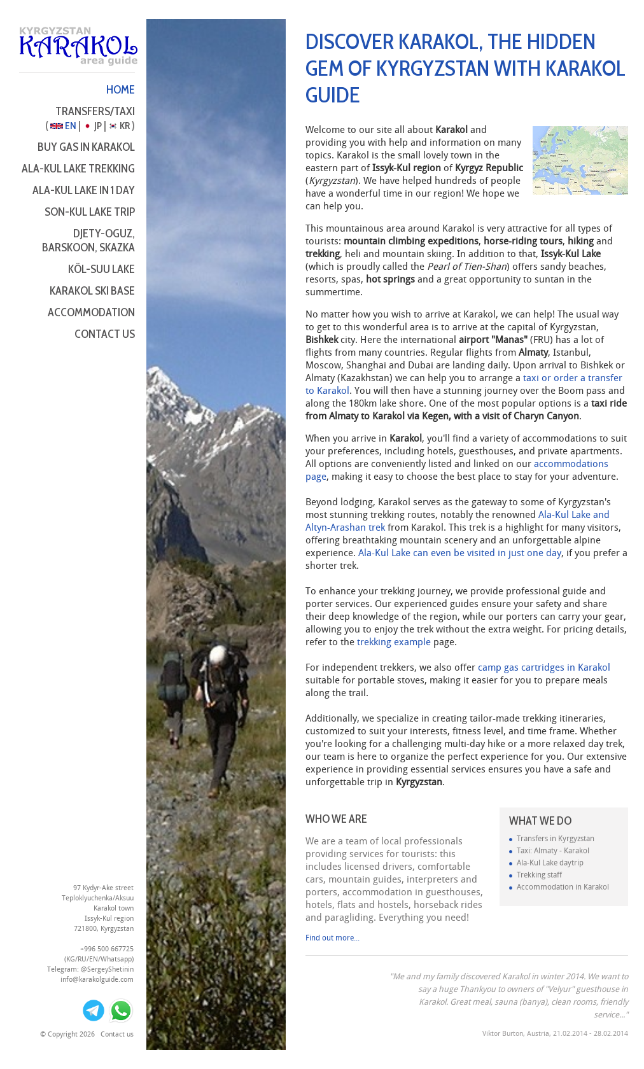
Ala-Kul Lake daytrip (550, 863)
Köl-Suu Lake (101, 269)
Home (120, 90)
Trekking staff (539, 875)
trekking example (394, 643)
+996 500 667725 (107, 949)
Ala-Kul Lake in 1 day (83, 190)
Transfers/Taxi (95, 111)
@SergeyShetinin (107, 970)
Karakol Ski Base (92, 291)
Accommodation (91, 312)
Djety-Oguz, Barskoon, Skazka (88, 241)
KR (119, 126)
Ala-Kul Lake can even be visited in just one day (459, 553)
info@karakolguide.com (97, 980)
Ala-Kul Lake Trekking (78, 169)
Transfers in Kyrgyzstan (555, 839)
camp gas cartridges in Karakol (544, 668)
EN (63, 126)
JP (92, 126)
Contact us (104, 334)
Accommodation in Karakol (563, 887)
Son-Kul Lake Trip (90, 212)
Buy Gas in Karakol (86, 147)
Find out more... (332, 938)
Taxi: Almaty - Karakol (553, 851)
